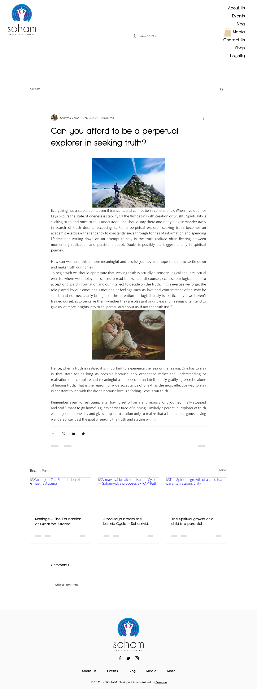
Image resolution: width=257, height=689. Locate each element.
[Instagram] (136, 658)
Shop (240, 48)
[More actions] (203, 117)
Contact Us (234, 40)
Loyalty (237, 56)
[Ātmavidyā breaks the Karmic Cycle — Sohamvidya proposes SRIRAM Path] (128, 495)
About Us (236, 8)
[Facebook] (120, 658)
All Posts (35, 89)
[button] (227, 32)
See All (223, 470)
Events (238, 16)
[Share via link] (84, 433)
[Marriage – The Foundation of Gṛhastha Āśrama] (60, 495)
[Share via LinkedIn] (73, 433)
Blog (240, 24)
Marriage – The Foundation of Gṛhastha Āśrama (58, 521)
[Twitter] (128, 658)
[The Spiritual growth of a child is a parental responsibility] (196, 495)
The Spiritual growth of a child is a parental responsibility (192, 521)
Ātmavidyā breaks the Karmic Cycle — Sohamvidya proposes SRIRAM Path (128, 521)
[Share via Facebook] (53, 433)
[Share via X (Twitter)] (63, 433)
